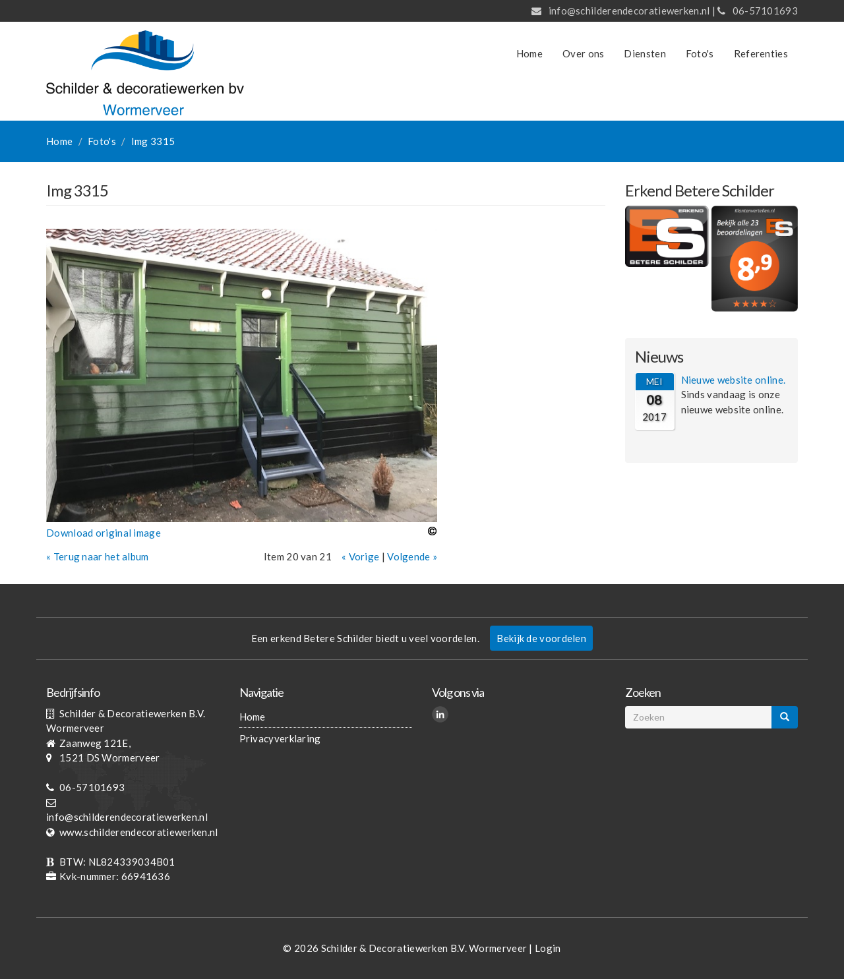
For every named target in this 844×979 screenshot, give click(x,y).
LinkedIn (442, 716)
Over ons (583, 53)
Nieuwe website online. (733, 380)
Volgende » (412, 556)
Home (529, 53)
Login (548, 948)
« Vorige (360, 556)
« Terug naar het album (97, 556)
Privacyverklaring (280, 738)
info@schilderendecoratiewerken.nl (629, 10)
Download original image (103, 533)
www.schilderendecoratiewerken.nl (138, 832)
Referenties (761, 53)
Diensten (644, 53)
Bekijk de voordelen (541, 638)
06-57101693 (765, 10)
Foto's (700, 53)
